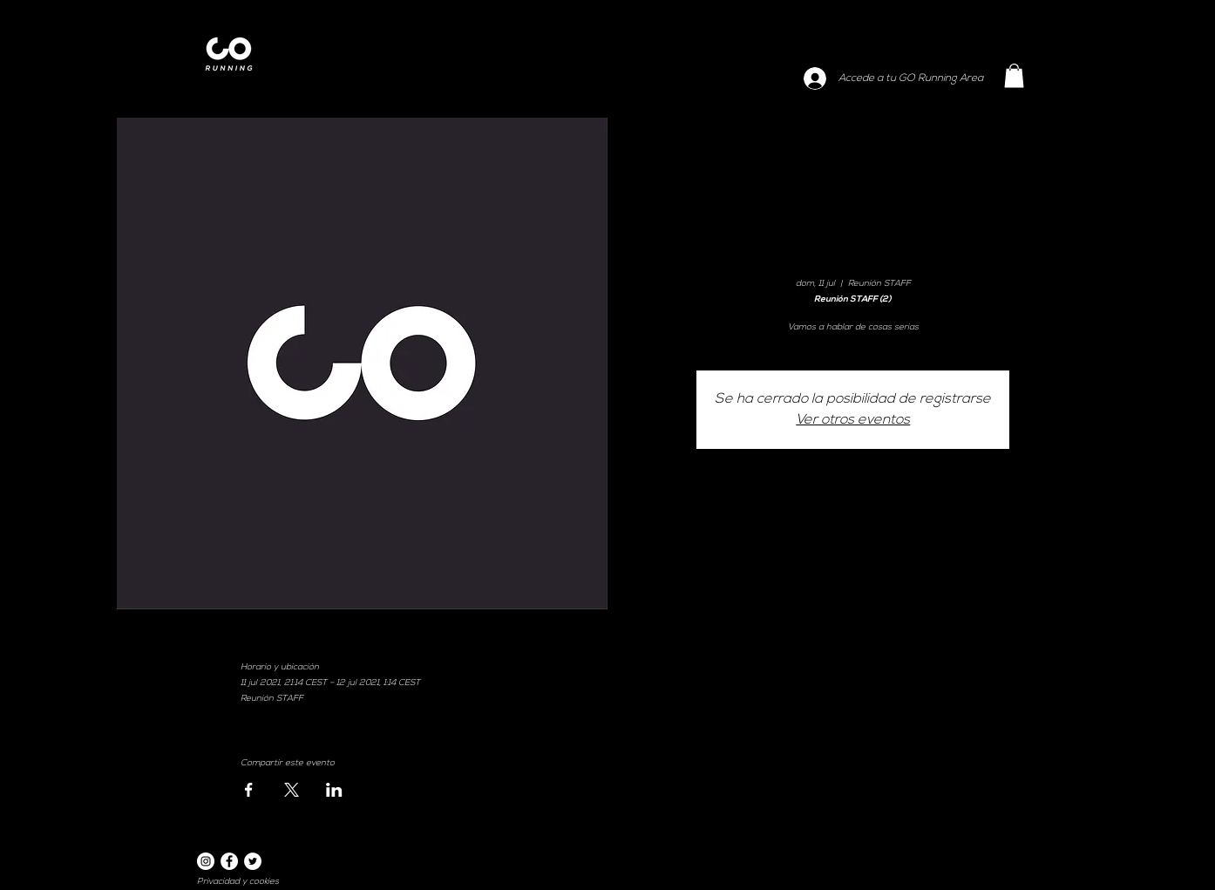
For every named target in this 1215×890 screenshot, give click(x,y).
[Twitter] (252, 861)
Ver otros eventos (853, 420)
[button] (1014, 75)
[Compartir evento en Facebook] (249, 790)
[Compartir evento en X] (291, 790)
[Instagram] (205, 861)
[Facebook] (229, 861)
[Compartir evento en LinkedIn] (334, 790)
